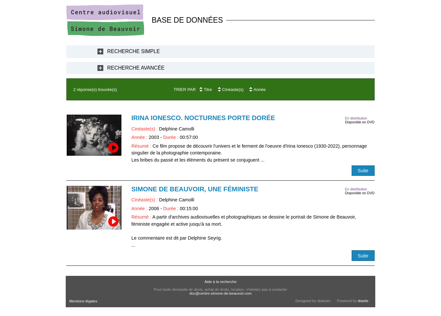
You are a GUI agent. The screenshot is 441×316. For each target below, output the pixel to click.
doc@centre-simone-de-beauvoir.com (220, 293)
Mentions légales (83, 301)
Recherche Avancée (135, 68)
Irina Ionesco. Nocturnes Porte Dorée (203, 117)
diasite (363, 301)
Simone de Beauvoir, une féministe (194, 189)
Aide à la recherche (220, 282)
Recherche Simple (133, 51)
